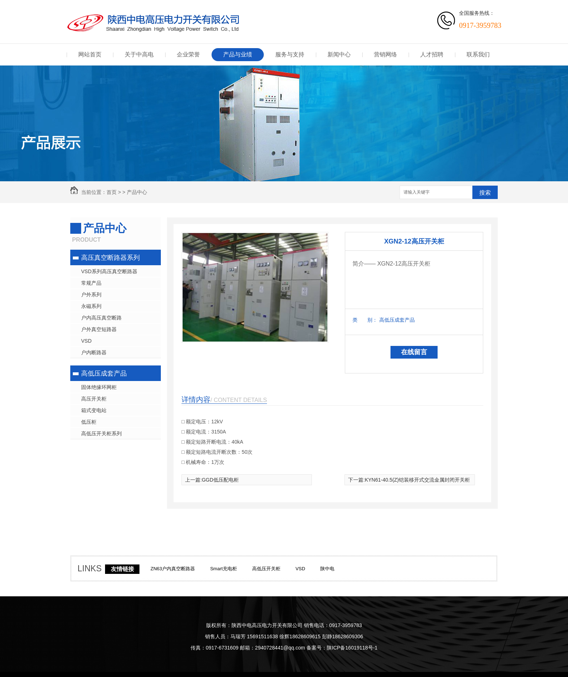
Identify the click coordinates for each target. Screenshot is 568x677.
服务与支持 (289, 54)
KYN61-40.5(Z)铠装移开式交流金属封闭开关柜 (417, 480)
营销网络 (385, 54)
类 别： (364, 320)
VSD (86, 341)
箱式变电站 (93, 410)
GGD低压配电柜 (220, 480)
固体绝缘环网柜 (99, 387)
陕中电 (327, 568)
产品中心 (137, 192)
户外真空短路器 (99, 329)
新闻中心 (339, 54)
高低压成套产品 (104, 373)
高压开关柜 (93, 399)
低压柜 (88, 422)
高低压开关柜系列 (101, 433)
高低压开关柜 (266, 568)
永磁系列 (91, 306)
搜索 (485, 193)
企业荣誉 (188, 54)
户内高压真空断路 (101, 318)
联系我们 (478, 54)
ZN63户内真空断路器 (172, 568)
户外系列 (91, 294)
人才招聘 (431, 54)
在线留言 (414, 352)
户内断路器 (93, 352)
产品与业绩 (237, 54)
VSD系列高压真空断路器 (109, 271)
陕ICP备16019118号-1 (352, 648)
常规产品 (91, 283)
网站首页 (89, 54)
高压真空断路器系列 (110, 257)
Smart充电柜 (223, 568)
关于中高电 (139, 54)
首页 (111, 192)
